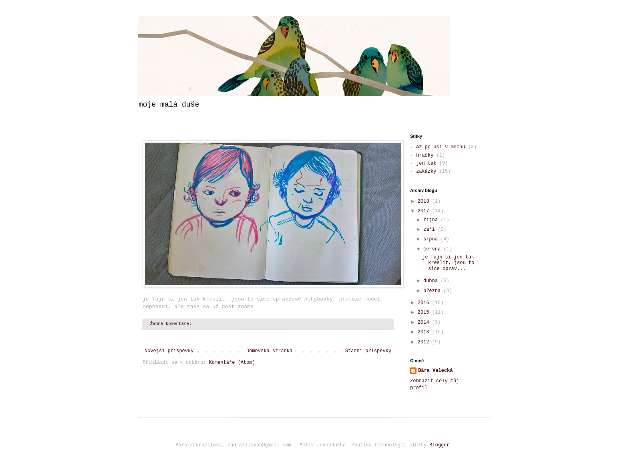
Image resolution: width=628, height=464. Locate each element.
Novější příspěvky (169, 351)
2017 (425, 211)
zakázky (426, 171)
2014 (425, 322)
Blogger (439, 445)
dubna (432, 281)
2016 (425, 303)
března (433, 291)
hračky (424, 155)
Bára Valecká (435, 370)
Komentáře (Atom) (232, 362)
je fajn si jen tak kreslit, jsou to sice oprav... (448, 263)
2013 (425, 332)
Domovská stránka (269, 351)
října (432, 220)
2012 (425, 342)
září (430, 229)
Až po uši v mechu (440, 147)
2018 (425, 201)
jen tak (426, 163)
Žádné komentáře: (172, 323)
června (433, 249)
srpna (432, 239)
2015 (425, 312)
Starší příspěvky (368, 351)
